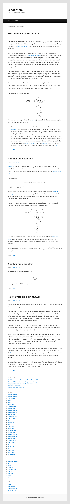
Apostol (44, 143)
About (16, 20)
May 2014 (10, 424)
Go (8, 463)
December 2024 (12, 394)
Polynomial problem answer (24, 296)
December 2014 (12, 410)
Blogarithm (15, 9)
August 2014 (11, 418)
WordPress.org (12, 490)
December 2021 (12, 396)
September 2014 (12, 416)
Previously (11, 166)
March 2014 (11, 428)
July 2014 (10, 420)
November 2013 (12, 436)
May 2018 (10, 402)
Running (10, 473)
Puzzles (10, 471)
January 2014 (11, 432)
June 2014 (11, 422)
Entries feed (11, 486)
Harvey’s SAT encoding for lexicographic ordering (22, 381)
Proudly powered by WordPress (34, 497)
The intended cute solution (23, 33)
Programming (12, 469)
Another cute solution (20, 158)
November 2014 (12, 412)
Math (14, 150)
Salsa (9, 475)
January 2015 (11, 408)
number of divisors (31, 143)
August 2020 (11, 398)
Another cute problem (20, 264)
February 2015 (12, 406)
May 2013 (10, 448)
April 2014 (11, 426)
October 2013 (11, 438)
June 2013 (11, 446)
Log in (9, 484)
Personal (10, 467)
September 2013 (12, 440)
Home (10, 20)
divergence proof (22, 46)
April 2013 (11, 450)
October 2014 (11, 414)
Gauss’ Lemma (14, 353)
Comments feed (12, 488)
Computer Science (13, 461)
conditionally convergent (33, 55)
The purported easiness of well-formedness (20, 383)
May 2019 (10, 400)
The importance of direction (16, 387)
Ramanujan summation (14, 385)
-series (33, 120)
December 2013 (12, 434)
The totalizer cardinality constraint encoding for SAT (23, 380)
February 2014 (12, 430)
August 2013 (11, 442)
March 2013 (11, 452)
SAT (9, 477)
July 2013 (10, 444)
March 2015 (11, 404)
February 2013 (12, 454)
